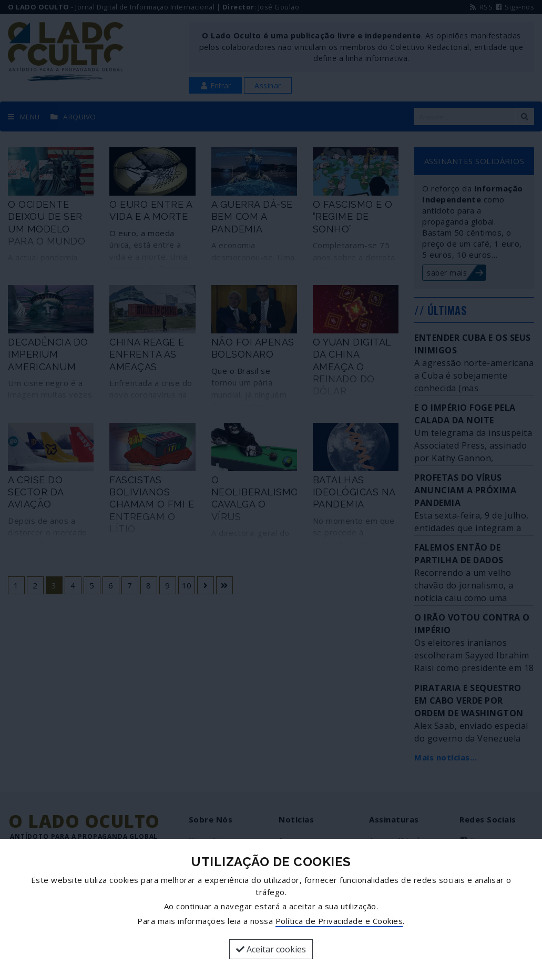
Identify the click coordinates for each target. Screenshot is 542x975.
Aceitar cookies (271, 949)
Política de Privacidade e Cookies (339, 921)
